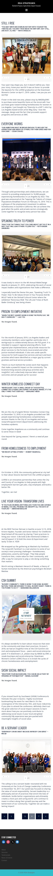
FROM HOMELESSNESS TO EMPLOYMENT (23, 448)
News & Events (6, 858)
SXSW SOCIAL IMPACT (13, 670)
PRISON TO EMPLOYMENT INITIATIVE (21, 311)
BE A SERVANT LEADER (14, 727)
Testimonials (5, 855)
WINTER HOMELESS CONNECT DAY (20, 384)
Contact (4, 860)
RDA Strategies (26, 3)
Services (4, 852)
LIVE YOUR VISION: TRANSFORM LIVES (22, 501)
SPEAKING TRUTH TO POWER (17, 220)
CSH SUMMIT (8, 580)
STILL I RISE (8, 23)
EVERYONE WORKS (11, 123)
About (3, 850)
